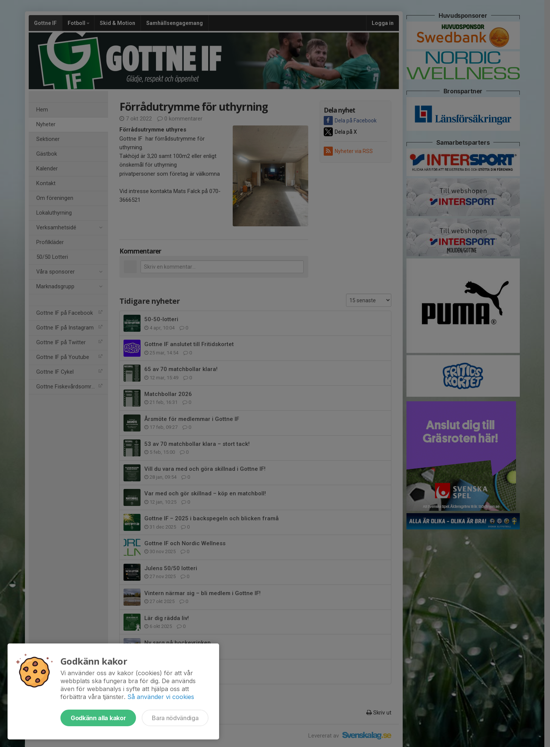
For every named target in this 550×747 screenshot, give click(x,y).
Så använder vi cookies (160, 697)
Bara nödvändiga (175, 718)
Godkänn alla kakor (98, 718)
